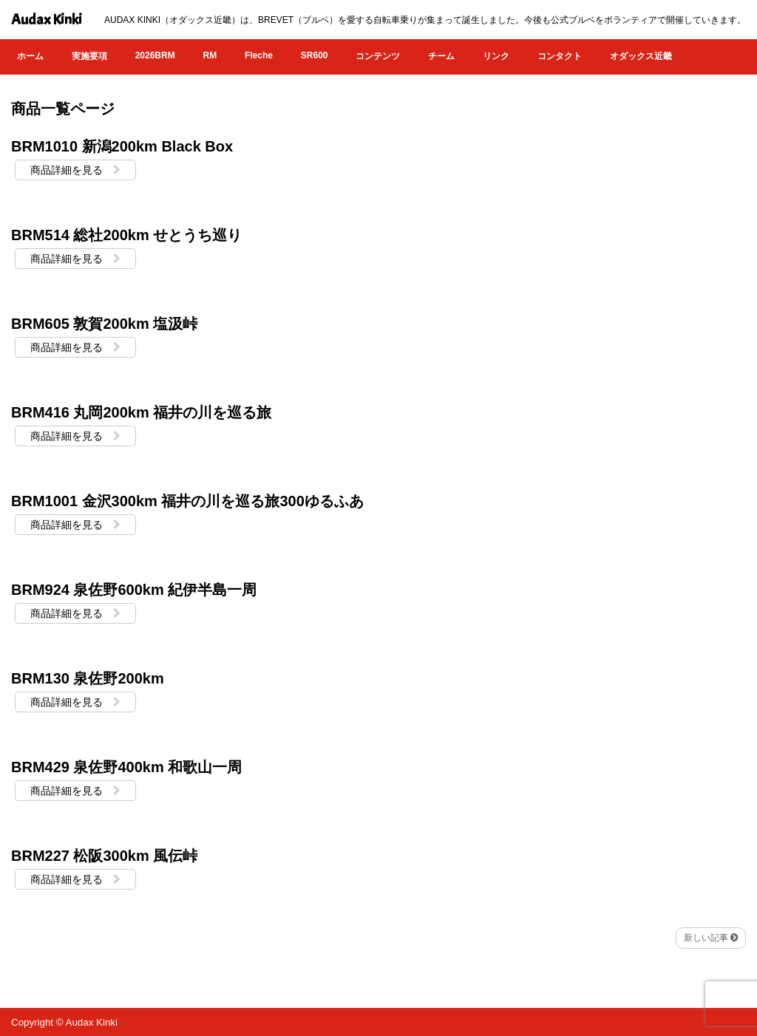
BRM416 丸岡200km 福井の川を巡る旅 (141, 412)
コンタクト (559, 56)
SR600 (314, 55)
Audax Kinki (46, 19)
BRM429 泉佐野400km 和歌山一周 (126, 767)
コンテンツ (378, 56)
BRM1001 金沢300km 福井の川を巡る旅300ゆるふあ (187, 501)
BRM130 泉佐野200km (87, 678)
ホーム (30, 56)
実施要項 (89, 56)
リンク (496, 56)
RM (210, 55)
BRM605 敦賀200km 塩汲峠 (104, 324)
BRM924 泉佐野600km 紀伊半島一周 (134, 590)
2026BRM (155, 55)
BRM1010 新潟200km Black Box (122, 146)
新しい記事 (711, 938)
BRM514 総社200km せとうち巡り (126, 235)
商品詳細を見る (75, 170)
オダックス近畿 (641, 56)
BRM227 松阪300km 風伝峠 (104, 856)
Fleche (259, 55)
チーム (441, 56)
